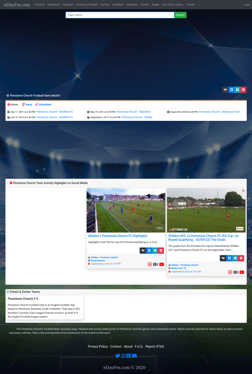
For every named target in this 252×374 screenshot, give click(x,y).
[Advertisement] (125, 53)
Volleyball (131, 4)
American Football (86, 4)
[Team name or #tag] (120, 15)
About (128, 346)
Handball (118, 4)
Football (40, 4)
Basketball (54, 4)
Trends (191, 4)
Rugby (155, 4)
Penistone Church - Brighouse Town (220, 111)
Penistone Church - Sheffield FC (55, 111)
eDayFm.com (17, 4)
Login (247, 4)
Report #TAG (155, 346)
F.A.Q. (139, 346)
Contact (115, 346)
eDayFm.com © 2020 (124, 367)
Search (180, 15)
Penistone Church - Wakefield (133, 111)
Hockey (105, 4)
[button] (225, 90)
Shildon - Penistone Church (104, 257)
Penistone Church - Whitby (137, 117)
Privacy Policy (98, 346)
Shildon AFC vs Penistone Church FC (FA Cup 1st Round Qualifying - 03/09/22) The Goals (203, 238)
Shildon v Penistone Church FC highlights (117, 236)
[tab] (13, 104)
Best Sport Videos (172, 4)
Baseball (68, 4)
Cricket (145, 4)
